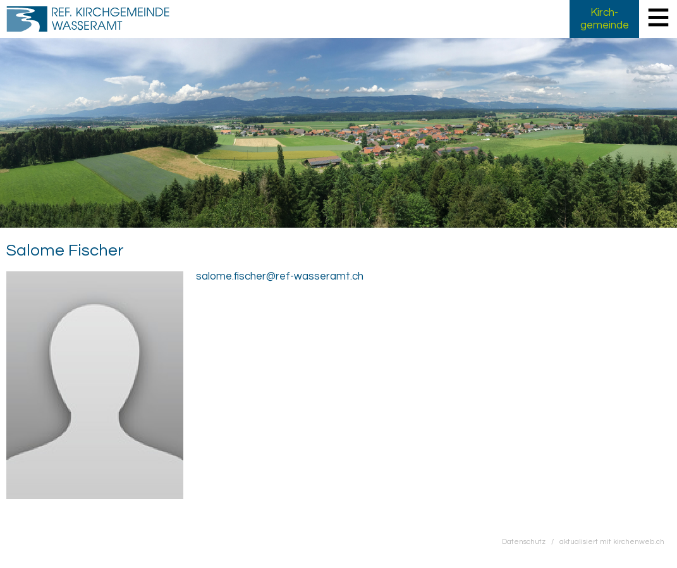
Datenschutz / (530, 541)
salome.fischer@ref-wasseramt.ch (279, 276)
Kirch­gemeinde (604, 19)
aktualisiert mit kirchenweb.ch (611, 541)
